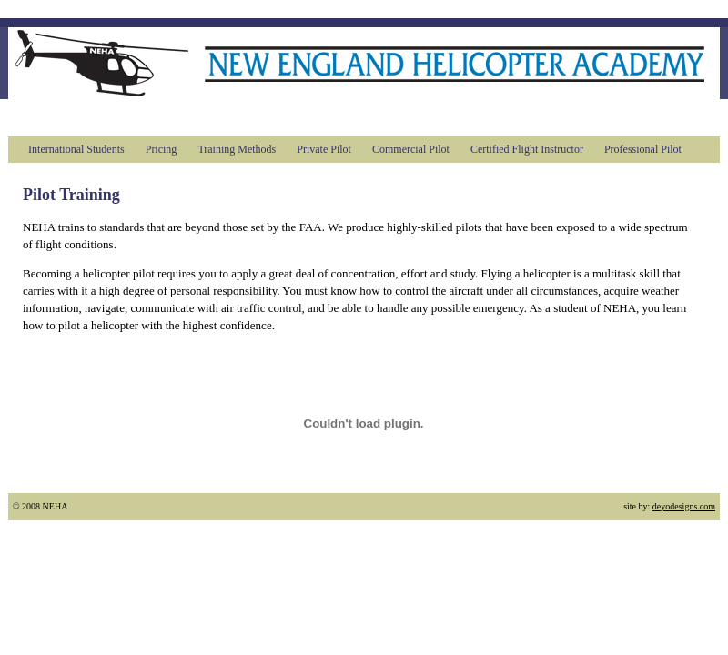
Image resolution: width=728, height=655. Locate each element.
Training (171, 116)
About (97, 116)
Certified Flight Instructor (526, 149)
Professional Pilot (643, 149)
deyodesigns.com (683, 506)
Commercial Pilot (411, 149)
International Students (76, 149)
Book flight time (437, 116)
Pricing (161, 149)
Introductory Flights (290, 116)
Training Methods (236, 149)
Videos (541, 116)
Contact (616, 116)
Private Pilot (324, 149)
